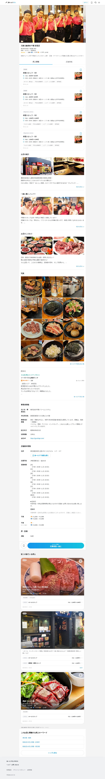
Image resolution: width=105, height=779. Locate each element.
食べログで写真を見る (76, 364)
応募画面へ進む (55, 545)
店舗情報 (69, 62)
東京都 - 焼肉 (27, 738)
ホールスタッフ (33, 602)
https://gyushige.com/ (37, 438)
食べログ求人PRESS (12, 761)
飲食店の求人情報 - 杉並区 (31, 742)
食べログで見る (78, 396)
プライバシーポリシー (19, 770)
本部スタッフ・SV (30, 73)
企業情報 (29, 770)
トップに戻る (52, 753)
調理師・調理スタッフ (35, 663)
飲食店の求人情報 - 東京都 (31, 746)
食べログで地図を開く (41, 455)
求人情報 (36, 62)
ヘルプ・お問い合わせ (13, 765)
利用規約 (9, 770)
